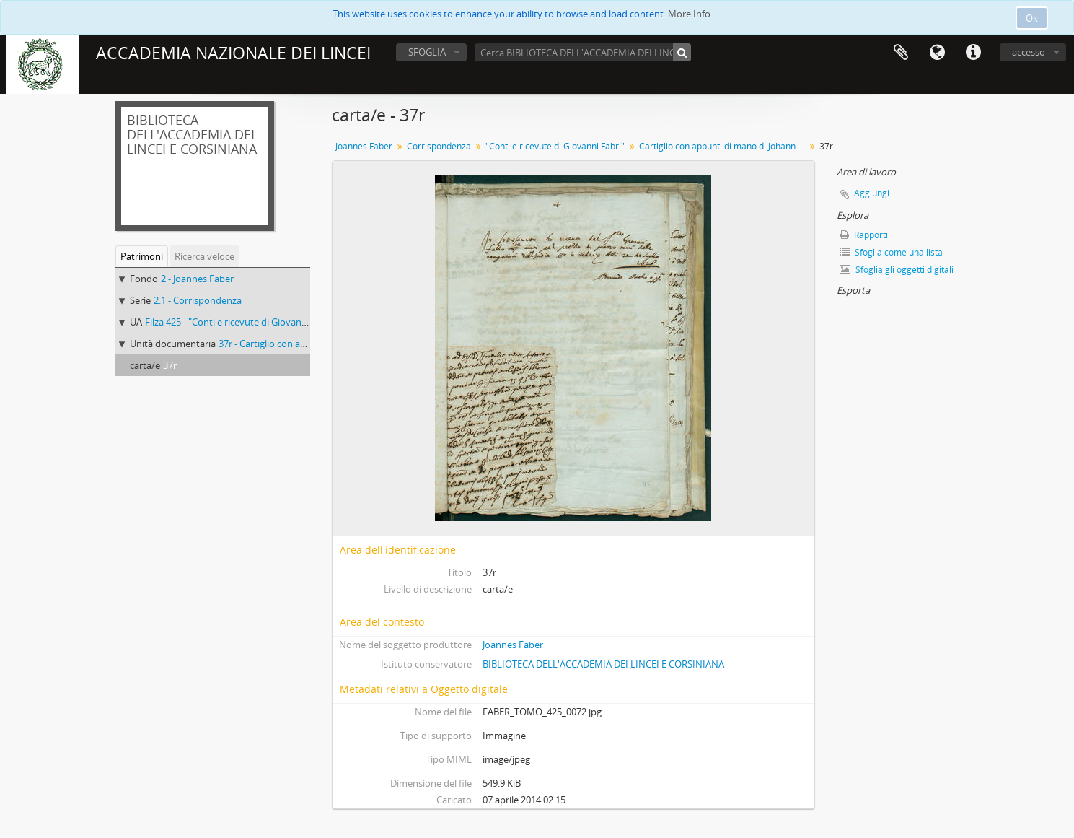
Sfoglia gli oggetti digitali (897, 269)
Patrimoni (141, 256)
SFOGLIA (427, 51)
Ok (1032, 18)
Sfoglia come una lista (891, 252)
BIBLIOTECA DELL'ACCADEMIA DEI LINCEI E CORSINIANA (603, 664)
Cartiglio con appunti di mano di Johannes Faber (724, 146)
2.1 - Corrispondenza (198, 300)
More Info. (690, 13)
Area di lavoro (901, 53)
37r (170, 365)
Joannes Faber (363, 146)
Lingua (937, 53)
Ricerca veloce (204, 256)
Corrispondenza (439, 146)
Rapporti (864, 235)
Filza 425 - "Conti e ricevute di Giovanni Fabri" (241, 321)
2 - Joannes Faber (197, 278)
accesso (1028, 51)
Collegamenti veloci (973, 53)
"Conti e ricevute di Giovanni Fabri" (555, 146)
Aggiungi (871, 193)
